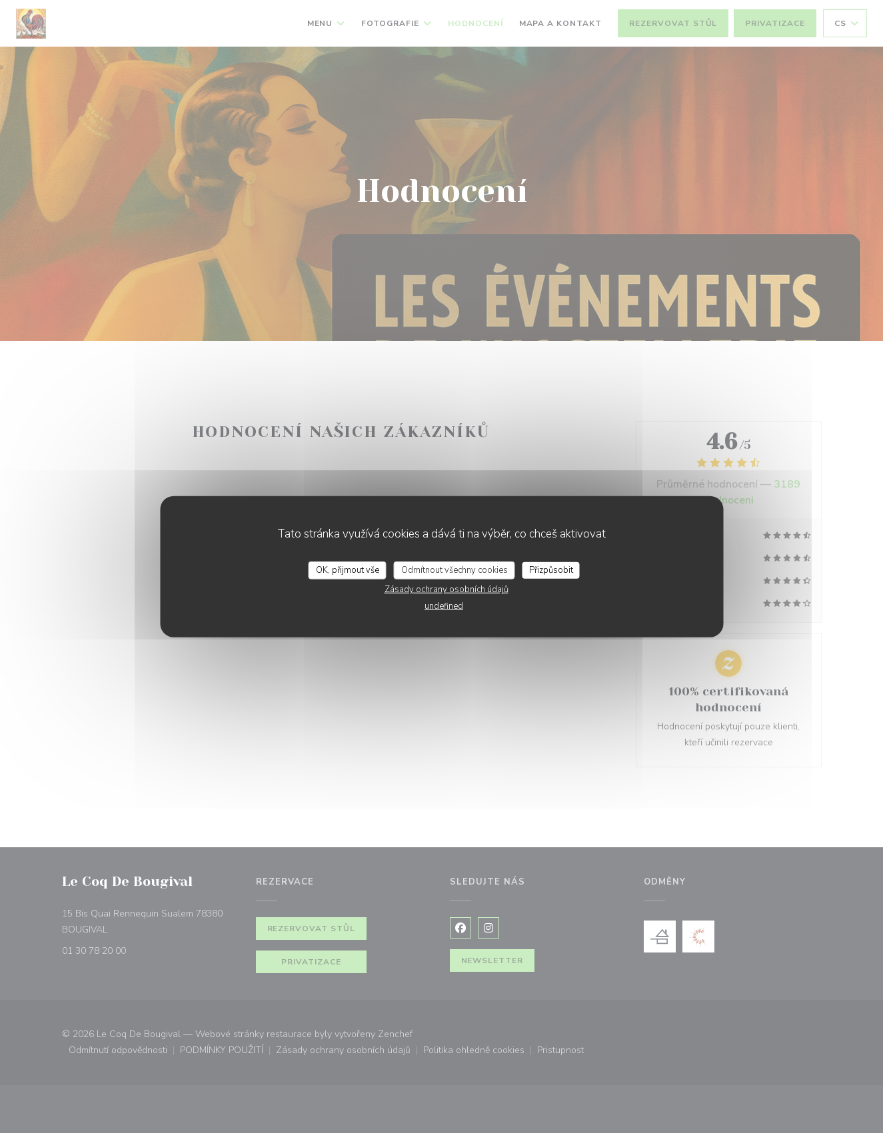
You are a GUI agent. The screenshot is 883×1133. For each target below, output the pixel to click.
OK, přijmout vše (347, 569)
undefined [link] (444, 606)
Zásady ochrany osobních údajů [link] (446, 589)
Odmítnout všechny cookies (454, 569)
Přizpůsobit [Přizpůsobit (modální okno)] (551, 569)
